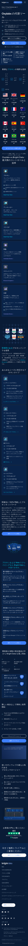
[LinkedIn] (2, 911)
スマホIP (15, 79)
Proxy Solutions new (11, 7)
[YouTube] (5, 911)
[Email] (5, 924)
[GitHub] (8, 911)
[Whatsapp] (2, 924)
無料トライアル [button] (18, 2)
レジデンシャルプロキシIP (6, 79)
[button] (8, 905)
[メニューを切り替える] (25, 2)
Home (3, 7)
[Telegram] (8, 924)
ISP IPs (7, 89)
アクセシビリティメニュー (8, 943)
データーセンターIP (24, 79)
